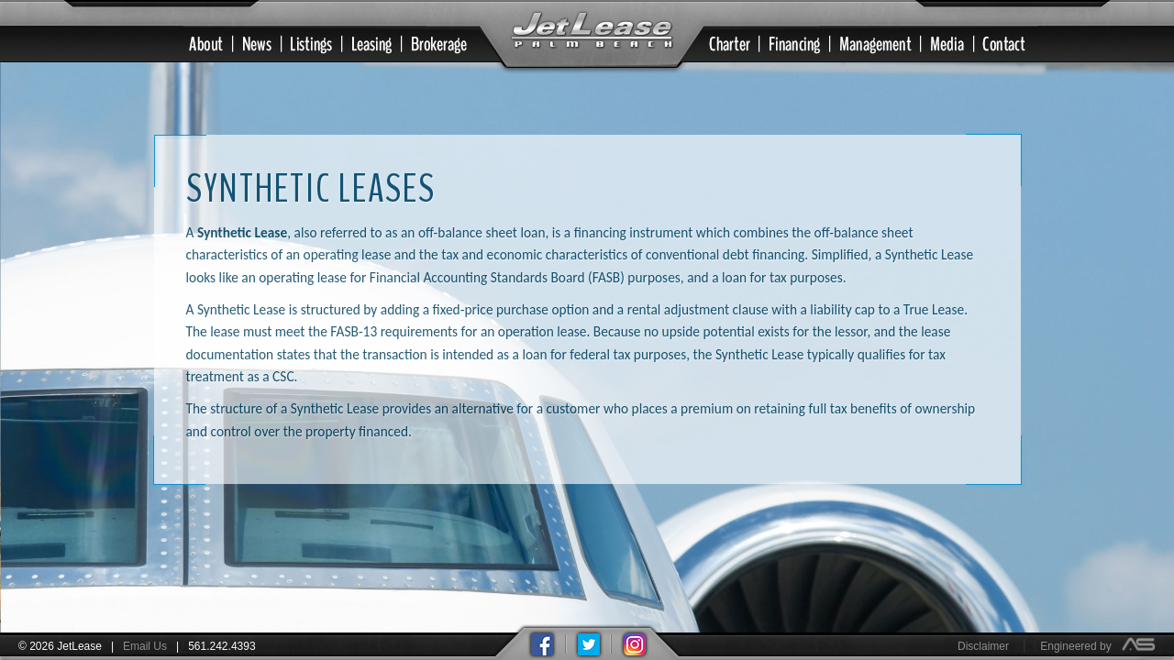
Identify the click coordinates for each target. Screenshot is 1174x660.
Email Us (145, 646)
